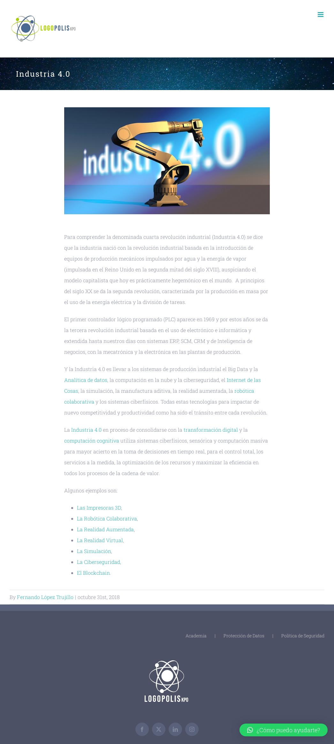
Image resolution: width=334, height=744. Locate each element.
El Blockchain (93, 572)
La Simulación (94, 551)
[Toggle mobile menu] (321, 14)
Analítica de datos (85, 379)
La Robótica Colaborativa (107, 518)
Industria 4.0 (86, 429)
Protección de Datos (244, 636)
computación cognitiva (91, 440)
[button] (283, 730)
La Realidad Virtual (100, 540)
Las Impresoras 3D (99, 507)
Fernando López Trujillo (45, 597)
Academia (196, 636)
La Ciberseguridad (98, 561)
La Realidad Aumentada (105, 529)
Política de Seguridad (302, 636)
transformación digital (211, 429)
